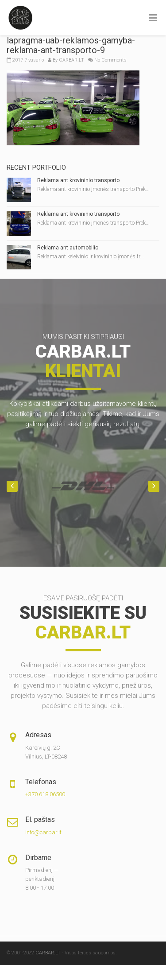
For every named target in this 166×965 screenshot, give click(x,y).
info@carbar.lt (43, 832)
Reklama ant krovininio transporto (78, 180)
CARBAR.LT (71, 60)
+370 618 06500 (45, 794)
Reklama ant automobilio (67, 248)
